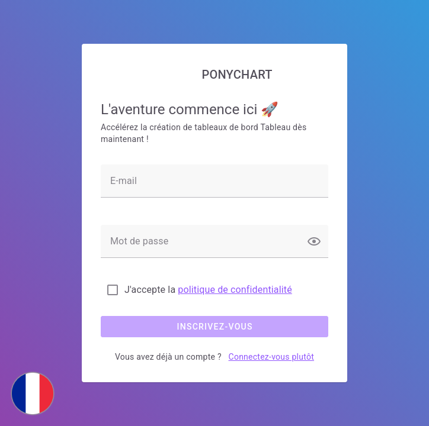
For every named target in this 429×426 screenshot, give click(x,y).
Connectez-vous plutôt (271, 357)
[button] (314, 241)
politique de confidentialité (235, 289)
